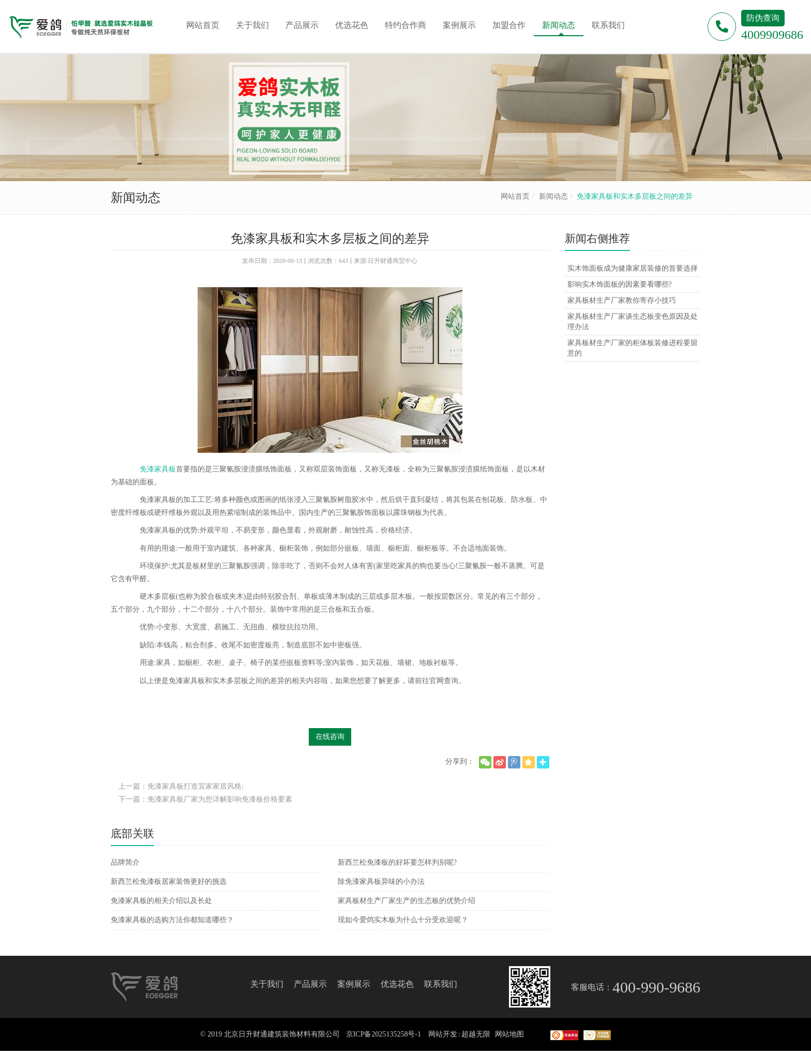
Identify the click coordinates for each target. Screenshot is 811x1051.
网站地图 (509, 1034)
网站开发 (442, 1034)
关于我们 (266, 984)
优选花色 (397, 984)
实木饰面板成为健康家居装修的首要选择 (632, 268)
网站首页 (515, 196)
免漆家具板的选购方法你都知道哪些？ (172, 920)
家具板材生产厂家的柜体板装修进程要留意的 (632, 348)
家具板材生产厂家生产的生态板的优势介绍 (406, 901)
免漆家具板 (158, 469)
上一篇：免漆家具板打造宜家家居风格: (181, 786)
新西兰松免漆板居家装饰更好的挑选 (169, 881)
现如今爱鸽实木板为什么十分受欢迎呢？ (403, 920)
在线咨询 (330, 737)
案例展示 (353, 984)
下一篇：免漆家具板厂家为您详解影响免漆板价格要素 (205, 799)
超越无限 (475, 1034)
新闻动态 (553, 196)
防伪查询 (762, 17)
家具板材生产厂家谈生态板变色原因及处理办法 (632, 322)
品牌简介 (125, 862)
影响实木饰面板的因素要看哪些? (619, 284)
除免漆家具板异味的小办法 (381, 881)
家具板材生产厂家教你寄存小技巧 (621, 300)
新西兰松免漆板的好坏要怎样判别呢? (397, 862)
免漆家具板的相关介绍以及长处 (161, 901)
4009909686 (772, 34)
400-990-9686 (656, 987)
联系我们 (440, 984)
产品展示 (310, 984)
